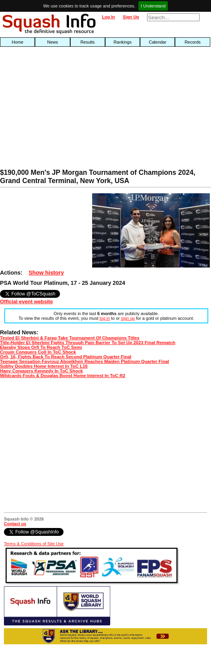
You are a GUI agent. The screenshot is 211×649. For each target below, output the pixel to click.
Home (17, 42)
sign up (128, 318)
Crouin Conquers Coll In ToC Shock (38, 352)
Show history (46, 273)
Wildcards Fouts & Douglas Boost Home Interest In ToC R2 (62, 375)
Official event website (26, 301)
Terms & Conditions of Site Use (34, 543)
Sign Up (131, 17)
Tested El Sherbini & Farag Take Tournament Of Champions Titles (70, 338)
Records (193, 42)
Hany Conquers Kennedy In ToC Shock (41, 370)
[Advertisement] (67, 110)
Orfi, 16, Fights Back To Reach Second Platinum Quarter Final (65, 356)
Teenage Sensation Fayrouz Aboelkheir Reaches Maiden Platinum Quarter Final (84, 361)
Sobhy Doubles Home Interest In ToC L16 (43, 366)
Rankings (123, 42)
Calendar (158, 42)
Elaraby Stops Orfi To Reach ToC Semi (41, 347)
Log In (108, 17)
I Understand (153, 6)
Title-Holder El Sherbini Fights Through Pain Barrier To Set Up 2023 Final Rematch (87, 342)
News (52, 42)
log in (105, 318)
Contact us (15, 523)
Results (87, 42)
